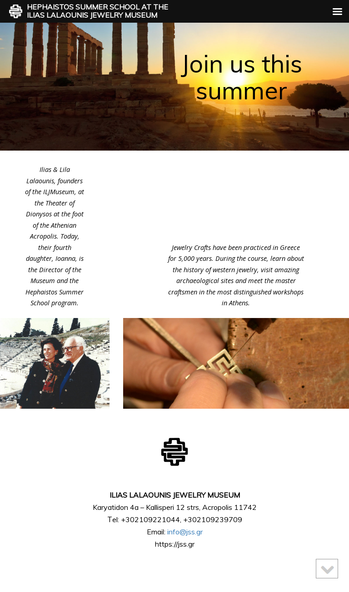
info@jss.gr (185, 531)
